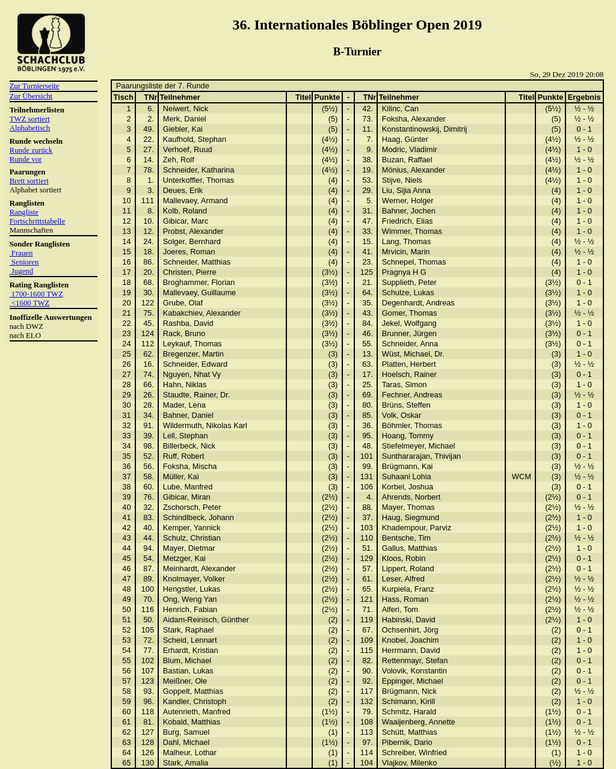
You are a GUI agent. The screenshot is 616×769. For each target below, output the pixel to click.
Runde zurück (31, 150)
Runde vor (26, 159)
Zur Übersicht (31, 96)
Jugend (21, 271)
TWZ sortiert (30, 119)
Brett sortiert (29, 181)
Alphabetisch (30, 128)
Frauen (21, 253)
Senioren (24, 262)
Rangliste (24, 212)
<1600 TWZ (30, 303)
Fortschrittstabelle (37, 221)
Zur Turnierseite (35, 86)
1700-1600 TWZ (36, 294)
